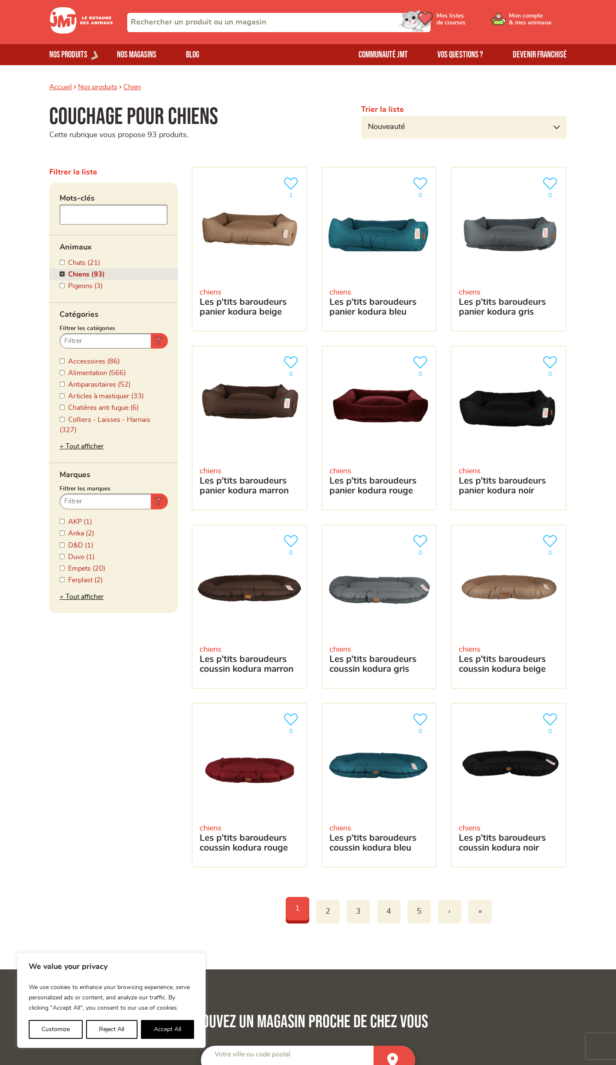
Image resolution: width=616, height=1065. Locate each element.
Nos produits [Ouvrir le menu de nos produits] (68, 54)
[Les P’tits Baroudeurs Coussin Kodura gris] (379, 606)
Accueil (60, 87)
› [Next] (450, 911)
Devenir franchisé (540, 54)
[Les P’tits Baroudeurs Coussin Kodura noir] (509, 785)
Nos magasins (136, 54)
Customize (56, 1029)
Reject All (111, 1029)
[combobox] (279, 22)
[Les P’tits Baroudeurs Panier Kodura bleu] (379, 249)
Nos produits (97, 87)
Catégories (79, 315)
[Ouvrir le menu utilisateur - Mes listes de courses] (473, 22)
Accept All (167, 1029)
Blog (192, 54)
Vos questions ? (460, 54)
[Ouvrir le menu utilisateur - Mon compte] (538, 22)
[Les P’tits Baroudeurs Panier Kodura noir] (509, 428)
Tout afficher (85, 446)
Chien (132, 87)
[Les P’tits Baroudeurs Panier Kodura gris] (509, 249)
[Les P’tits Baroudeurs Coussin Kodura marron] (249, 606)
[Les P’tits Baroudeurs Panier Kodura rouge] (379, 428)
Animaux (76, 247)
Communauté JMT (383, 54)
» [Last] (480, 911)
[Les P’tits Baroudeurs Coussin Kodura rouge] (249, 785)
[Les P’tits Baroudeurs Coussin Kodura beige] (509, 606)
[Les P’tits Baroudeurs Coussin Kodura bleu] (379, 785)
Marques (75, 475)
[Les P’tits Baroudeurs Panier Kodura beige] (249, 249)
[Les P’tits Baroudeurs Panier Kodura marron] (249, 428)
